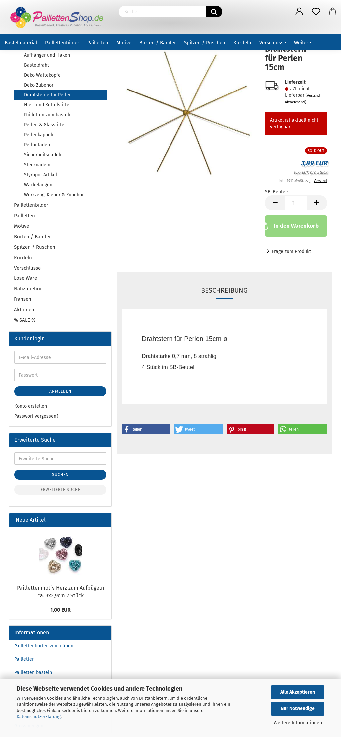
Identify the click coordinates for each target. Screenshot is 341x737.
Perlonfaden (37, 145)
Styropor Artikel (40, 175)
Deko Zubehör (38, 85)
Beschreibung (224, 290)
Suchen (60, 474)
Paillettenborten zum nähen (43, 646)
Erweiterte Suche (60, 489)
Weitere (302, 43)
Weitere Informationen (298, 723)
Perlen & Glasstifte (44, 125)
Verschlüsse (272, 43)
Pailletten (97, 43)
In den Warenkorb (291, 225)
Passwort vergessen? (36, 416)
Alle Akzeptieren (297, 692)
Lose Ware (25, 278)
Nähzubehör (28, 289)
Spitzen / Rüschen (204, 43)
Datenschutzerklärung (39, 716)
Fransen (22, 299)
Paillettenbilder (62, 43)
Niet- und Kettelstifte (46, 105)
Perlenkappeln (39, 135)
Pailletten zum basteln (48, 115)
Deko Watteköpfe (42, 75)
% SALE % (24, 320)
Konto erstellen (30, 406)
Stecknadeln (37, 165)
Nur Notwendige (298, 708)
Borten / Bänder (157, 43)
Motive (123, 43)
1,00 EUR (60, 610)
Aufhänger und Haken (47, 55)
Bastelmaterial (21, 43)
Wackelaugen (38, 185)
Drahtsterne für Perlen (48, 95)
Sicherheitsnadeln (43, 155)
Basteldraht (36, 65)
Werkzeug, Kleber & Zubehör (54, 195)
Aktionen (24, 310)
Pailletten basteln (33, 672)
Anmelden (60, 391)
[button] (146, 429)
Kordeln (242, 43)
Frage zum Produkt (291, 251)
